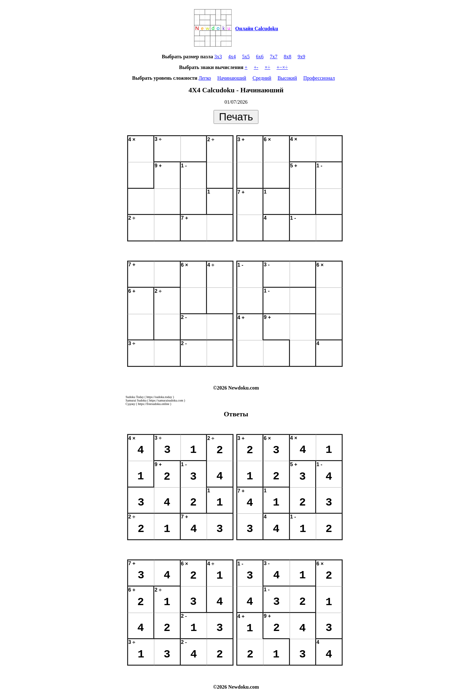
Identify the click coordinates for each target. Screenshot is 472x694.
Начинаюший (231, 78)
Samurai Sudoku (136, 400)
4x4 (232, 56)
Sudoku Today (135, 397)
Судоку (130, 404)
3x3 (218, 56)
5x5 (246, 56)
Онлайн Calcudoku (256, 28)
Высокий (287, 78)
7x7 (273, 56)
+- (256, 67)
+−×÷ (282, 67)
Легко (204, 78)
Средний (261, 78)
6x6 (259, 56)
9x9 (301, 56)
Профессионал (319, 78)
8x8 (287, 56)
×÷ (267, 67)
